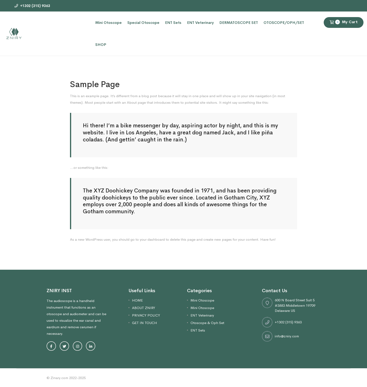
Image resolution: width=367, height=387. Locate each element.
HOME (137, 300)
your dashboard (152, 239)
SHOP (100, 44)
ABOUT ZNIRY (143, 308)
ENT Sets (173, 22)
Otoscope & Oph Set (207, 323)
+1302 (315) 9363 (32, 6)
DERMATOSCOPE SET (238, 22)
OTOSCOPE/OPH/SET (284, 22)
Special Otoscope (143, 22)
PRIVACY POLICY (146, 315)
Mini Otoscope (108, 22)
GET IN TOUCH (144, 323)
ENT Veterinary (200, 22)
